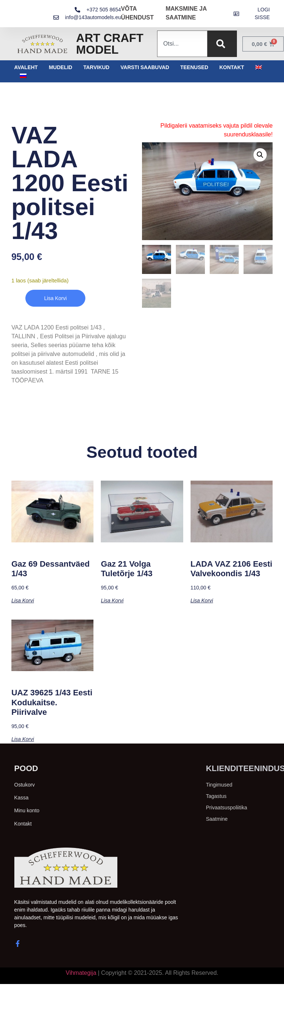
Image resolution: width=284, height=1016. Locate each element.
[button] (260, 154)
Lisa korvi (55, 298)
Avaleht (26, 67)
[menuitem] (258, 67)
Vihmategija (81, 973)
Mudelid (60, 67)
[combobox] (182, 44)
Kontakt (231, 67)
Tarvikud (96, 67)
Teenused (194, 67)
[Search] (222, 44)
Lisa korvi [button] (22, 600)
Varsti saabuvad (144, 67)
